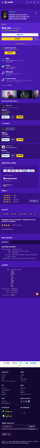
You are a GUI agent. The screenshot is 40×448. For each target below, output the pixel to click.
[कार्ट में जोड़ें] (36, 38)
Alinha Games (10, 128)
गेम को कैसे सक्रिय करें (6, 390)
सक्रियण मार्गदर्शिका (9, 68)
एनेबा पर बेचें (4, 401)
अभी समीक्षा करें (33, 253)
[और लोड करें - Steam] (3, 66)
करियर (3, 379)
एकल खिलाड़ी (5, 266)
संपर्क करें (3, 377)
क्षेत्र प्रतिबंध (8, 62)
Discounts (22, 381)
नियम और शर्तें (12, 443)
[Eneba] (9, 2)
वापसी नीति (4, 394)
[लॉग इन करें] (38, 2)
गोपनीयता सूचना (32, 429)
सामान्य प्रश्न (4, 388)
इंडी (35, 266)
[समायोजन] (6, 434)
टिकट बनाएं (4, 392)
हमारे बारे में (4, 375)
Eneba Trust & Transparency (9, 381)
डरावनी (30, 266)
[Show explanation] (14, 130)
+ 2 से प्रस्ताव (20, 43)
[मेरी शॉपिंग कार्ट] (34, 2)
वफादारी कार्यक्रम (23, 379)
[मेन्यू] (2, 2)
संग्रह (21, 377)
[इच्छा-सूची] (31, 2)
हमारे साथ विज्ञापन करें (6, 403)
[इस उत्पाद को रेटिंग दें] (7, 277)
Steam (7, 67)
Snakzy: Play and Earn (25, 394)
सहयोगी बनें (22, 392)
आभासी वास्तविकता (22, 266)
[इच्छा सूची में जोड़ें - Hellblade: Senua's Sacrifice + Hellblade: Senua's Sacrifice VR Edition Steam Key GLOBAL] (36, 13)
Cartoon (8, 146)
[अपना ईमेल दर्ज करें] (15, 426)
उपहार (21, 390)
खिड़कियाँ (13, 347)
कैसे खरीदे (22, 375)
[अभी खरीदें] (20, 34)
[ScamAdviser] (10, 178)
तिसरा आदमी (13, 266)
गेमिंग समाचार (23, 388)
